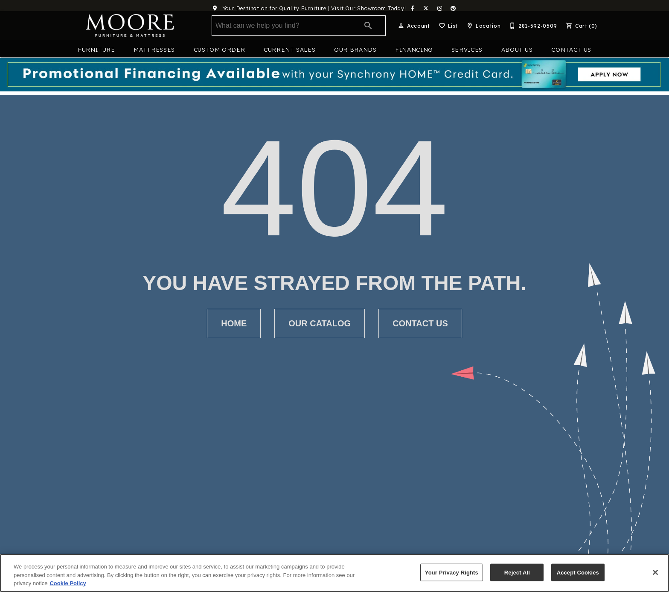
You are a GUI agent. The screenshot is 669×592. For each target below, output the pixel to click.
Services (467, 49)
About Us (517, 49)
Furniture (96, 49)
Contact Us (571, 49)
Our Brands (355, 49)
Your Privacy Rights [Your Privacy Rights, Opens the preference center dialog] (451, 572)
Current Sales (289, 49)
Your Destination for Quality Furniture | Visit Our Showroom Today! (306, 8)
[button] (401, 26)
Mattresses (154, 49)
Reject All (517, 572)
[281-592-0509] (532, 26)
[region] (334, 573)
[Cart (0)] (580, 26)
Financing (414, 49)
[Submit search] (368, 25)
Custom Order (219, 49)
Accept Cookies (578, 572)
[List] (447, 26)
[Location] (482, 26)
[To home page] (129, 25)
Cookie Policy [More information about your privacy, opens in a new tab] (67, 583)
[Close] (655, 572)
